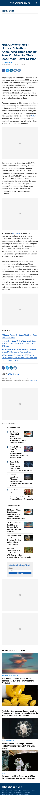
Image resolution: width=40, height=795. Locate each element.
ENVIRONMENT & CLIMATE (10, 675)
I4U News (16, 233)
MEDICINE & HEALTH (8, 708)
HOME (4, 11)
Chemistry (27, 792)
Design (15, 790)
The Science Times (20, 3)
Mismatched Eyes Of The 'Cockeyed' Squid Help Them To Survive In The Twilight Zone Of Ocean (19, 343)
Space (10, 792)
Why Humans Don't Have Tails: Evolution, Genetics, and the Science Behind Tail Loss (14, 540)
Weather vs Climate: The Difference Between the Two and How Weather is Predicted (14, 527)
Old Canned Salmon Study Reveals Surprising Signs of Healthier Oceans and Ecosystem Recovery (16, 514)
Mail (19, 70)
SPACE (11, 11)
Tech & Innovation (7, 790)
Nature (33, 116)
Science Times (33, 380)
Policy (5, 792)
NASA (10, 374)
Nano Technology (24, 790)
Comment (15, 70)
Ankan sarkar (8, 62)
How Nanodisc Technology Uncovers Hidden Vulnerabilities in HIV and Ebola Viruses (18, 745)
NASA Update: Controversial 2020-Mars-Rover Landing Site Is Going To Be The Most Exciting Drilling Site (19, 357)
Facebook (3, 70)
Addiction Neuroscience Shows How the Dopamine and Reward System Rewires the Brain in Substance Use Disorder (20, 713)
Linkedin (11, 70)
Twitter (7, 70)
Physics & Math (18, 792)
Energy (33, 790)
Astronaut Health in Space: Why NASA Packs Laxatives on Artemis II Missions (18, 777)
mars (17, 374)
